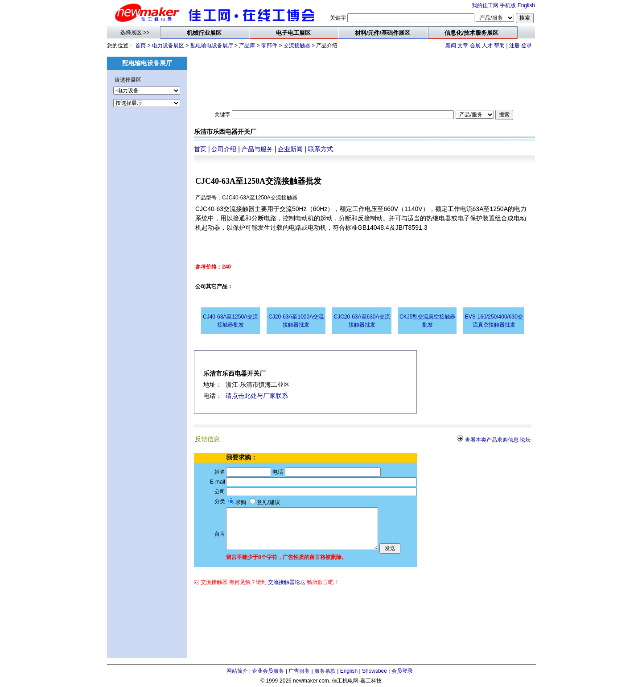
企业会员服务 (268, 671)
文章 (462, 45)
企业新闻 (290, 149)
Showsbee (374, 671)
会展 (475, 45)
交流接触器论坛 (286, 582)
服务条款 (325, 671)
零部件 (269, 45)
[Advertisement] (147, 270)
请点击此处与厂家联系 (257, 395)
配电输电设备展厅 (211, 45)
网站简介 (237, 671)
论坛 (525, 440)
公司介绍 (223, 149)
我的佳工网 (485, 5)
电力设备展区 (168, 45)
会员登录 (402, 671)
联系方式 (320, 149)
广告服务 (299, 671)
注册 (514, 45)
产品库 (247, 45)
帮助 (499, 45)
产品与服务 (257, 149)
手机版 (508, 5)
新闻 (450, 45)
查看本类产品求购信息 (492, 440)
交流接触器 (297, 45)
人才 (487, 45)
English (526, 5)
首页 (140, 45)
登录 (526, 45)
